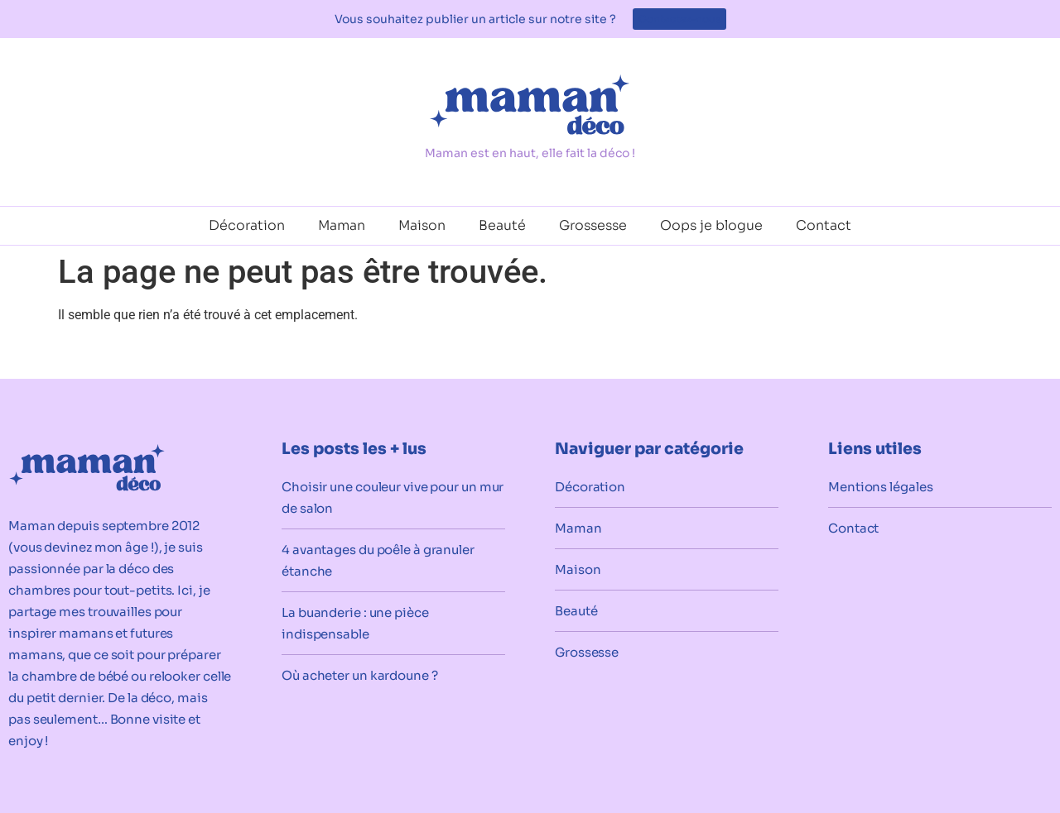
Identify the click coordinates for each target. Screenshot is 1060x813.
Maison (422, 225)
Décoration (247, 225)
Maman (341, 225)
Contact (823, 225)
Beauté (502, 225)
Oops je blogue (711, 225)
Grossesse (593, 225)
